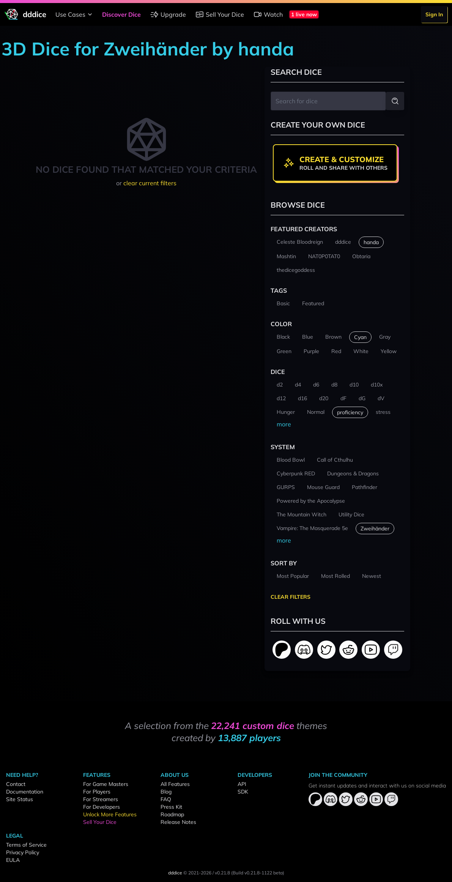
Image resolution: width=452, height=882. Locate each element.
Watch (268, 14)
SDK (243, 791)
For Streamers (100, 799)
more (284, 424)
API (242, 784)
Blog (166, 791)
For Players (96, 791)
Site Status (19, 799)
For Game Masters (105, 784)
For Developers (101, 806)
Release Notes (178, 822)
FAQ (166, 799)
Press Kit (171, 806)
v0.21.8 (222, 873)
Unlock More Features (110, 814)
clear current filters (149, 183)
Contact (15, 784)
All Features (175, 784)
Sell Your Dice (219, 14)
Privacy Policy (22, 852)
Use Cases (74, 14)
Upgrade (168, 14)
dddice (175, 873)
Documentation (24, 791)
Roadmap (172, 814)
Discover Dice (121, 14)
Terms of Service (26, 844)
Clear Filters (290, 596)
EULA (13, 860)
